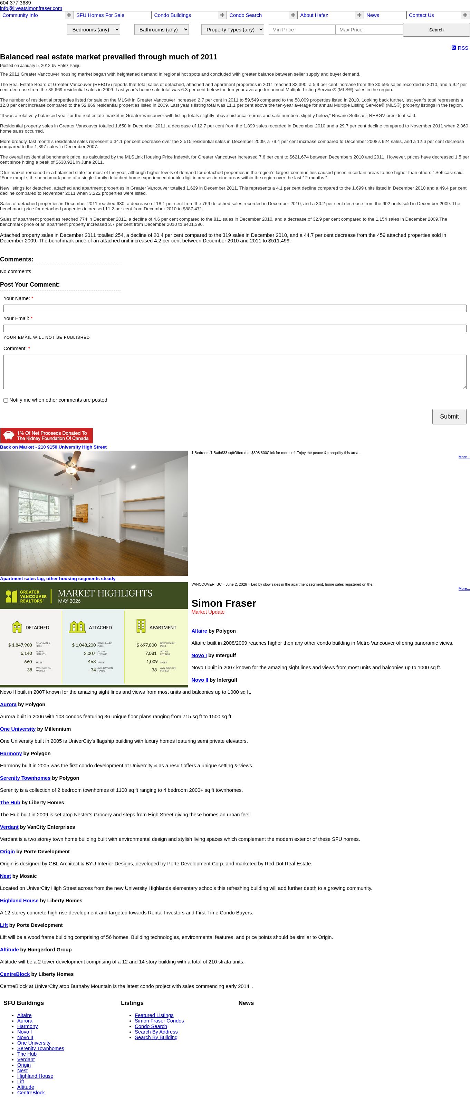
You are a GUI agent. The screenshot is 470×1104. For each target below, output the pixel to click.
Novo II (199, 680)
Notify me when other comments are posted (55, 400)
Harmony (11, 753)
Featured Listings (154, 1015)
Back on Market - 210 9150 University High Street (53, 447)
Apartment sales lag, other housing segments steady (58, 578)
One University (18, 729)
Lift (4, 925)
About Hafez (314, 15)
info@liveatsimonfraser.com (31, 8)
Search (436, 29)
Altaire (200, 631)
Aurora (8, 704)
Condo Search (245, 15)
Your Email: (16, 318)
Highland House (19, 900)
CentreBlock (15, 974)
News (372, 15)
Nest (5, 876)
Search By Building (156, 1037)
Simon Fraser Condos (159, 1021)
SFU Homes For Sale (100, 15)
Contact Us (421, 15)
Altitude (9, 949)
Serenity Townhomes (25, 778)
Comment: (15, 348)
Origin (7, 851)
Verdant (9, 827)
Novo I (199, 655)
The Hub (10, 802)
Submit (449, 416)
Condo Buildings (172, 15)
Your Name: (17, 298)
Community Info (20, 15)
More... (464, 457)
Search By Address (156, 1032)
